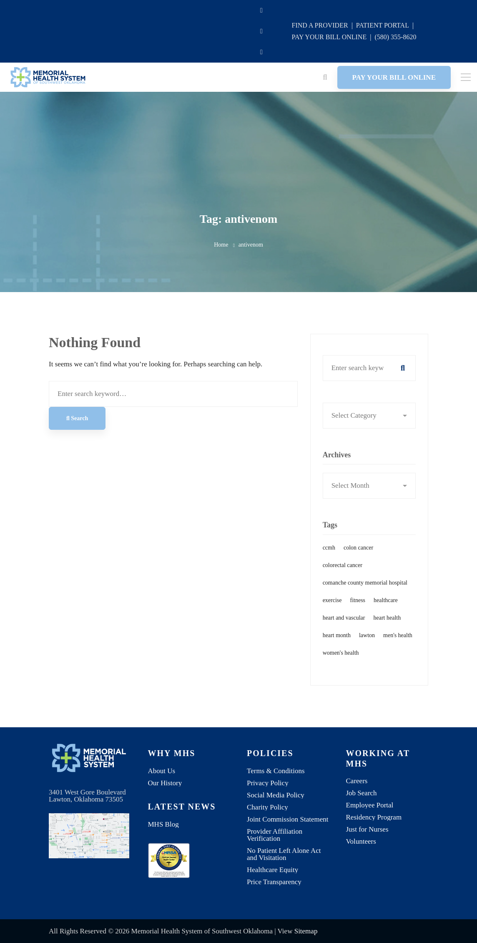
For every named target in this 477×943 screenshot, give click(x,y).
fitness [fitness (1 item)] (358, 604)
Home (221, 245)
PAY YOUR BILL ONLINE (329, 36)
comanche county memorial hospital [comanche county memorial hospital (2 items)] (365, 587)
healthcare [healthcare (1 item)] (386, 604)
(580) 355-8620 (395, 36)
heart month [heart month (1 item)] (337, 640)
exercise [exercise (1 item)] (332, 604)
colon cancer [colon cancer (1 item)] (358, 552)
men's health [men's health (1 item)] (397, 640)
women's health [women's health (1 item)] (341, 657)
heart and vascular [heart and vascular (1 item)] (344, 622)
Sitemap (306, 931)
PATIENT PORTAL (382, 25)
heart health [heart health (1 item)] (387, 622)
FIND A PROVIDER (319, 25)
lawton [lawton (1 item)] (367, 640)
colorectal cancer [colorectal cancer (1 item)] (342, 569)
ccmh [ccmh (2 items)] (329, 552)
